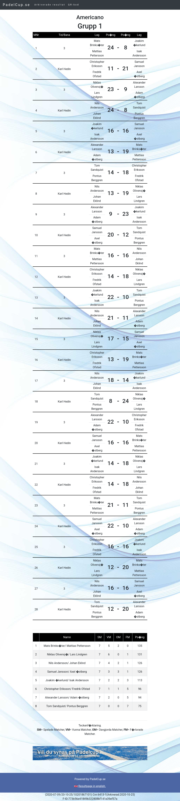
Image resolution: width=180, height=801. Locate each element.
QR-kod (73, 5)
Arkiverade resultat (49, 5)
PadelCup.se (16, 5)
